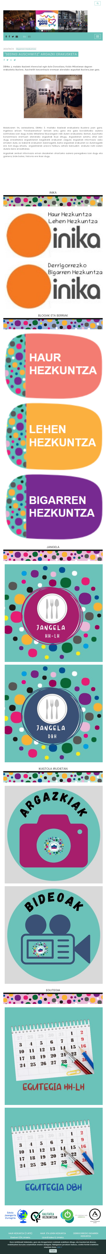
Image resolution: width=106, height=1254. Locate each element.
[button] (9, 21)
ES (29, 36)
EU (24, 36)
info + (59, 1247)
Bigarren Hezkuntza (26, 48)
